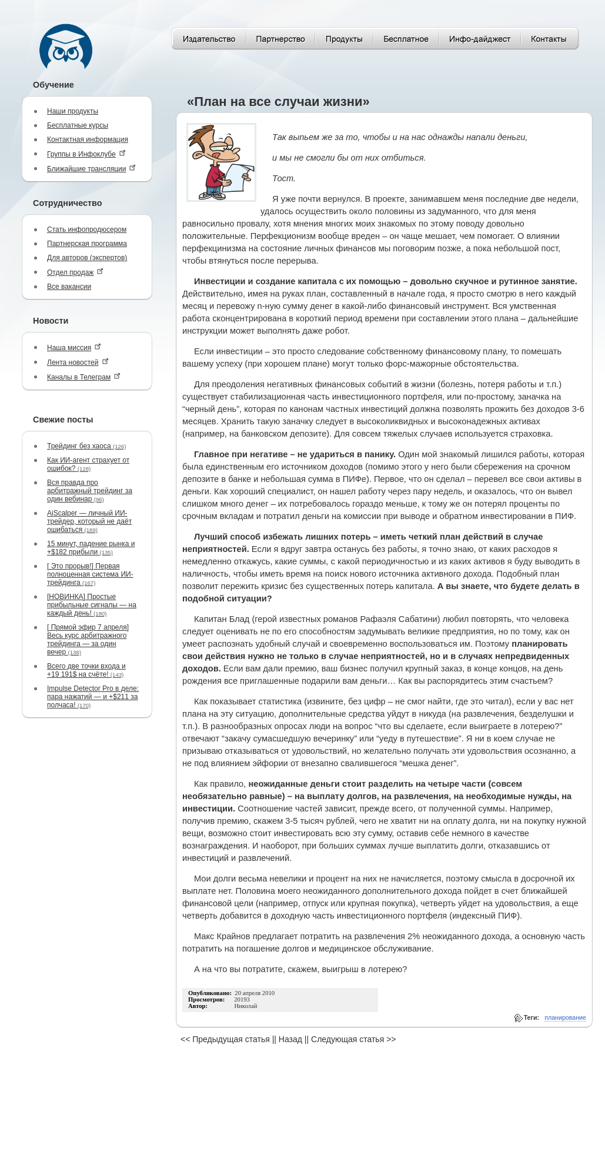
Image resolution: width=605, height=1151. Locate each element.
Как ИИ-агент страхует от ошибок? (88, 464)
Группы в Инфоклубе (86, 153)
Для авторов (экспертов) (87, 258)
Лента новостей (78, 362)
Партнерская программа (87, 243)
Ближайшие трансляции (91, 168)
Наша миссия (74, 347)
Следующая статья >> (353, 1039)
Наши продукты (72, 111)
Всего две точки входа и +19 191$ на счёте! (86, 670)
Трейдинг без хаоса (86, 446)
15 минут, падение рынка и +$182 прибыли (91, 548)
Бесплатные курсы (77, 125)
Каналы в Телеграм (84, 376)
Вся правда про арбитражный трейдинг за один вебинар (89, 490)
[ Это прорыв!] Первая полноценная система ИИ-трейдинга (90, 574)
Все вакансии (69, 286)
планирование (565, 1017)
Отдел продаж (75, 272)
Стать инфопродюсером (86, 229)
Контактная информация (87, 139)
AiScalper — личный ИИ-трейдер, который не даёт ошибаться (89, 521)
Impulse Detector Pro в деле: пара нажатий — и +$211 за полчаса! (93, 696)
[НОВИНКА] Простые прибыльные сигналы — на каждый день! (91, 605)
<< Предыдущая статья (225, 1039)
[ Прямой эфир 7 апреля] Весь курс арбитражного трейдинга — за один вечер (88, 639)
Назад (290, 1039)
